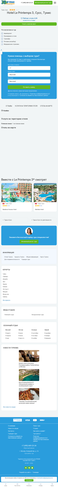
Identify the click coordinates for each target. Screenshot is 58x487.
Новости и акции (13, 428)
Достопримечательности (12, 259)
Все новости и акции (9, 407)
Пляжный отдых (9, 314)
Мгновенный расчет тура (29, 241)
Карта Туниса (44, 257)
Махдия (5, 291)
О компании (11, 426)
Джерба (5, 279)
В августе (21, 338)
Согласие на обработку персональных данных (34, 95)
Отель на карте (46, 106)
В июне (21, 333)
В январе (47, 335)
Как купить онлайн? (39, 431)
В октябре (35, 335)
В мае (7, 338)
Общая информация (32, 257)
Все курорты (6, 300)
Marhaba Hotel (39, 209)
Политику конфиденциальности (39, 94)
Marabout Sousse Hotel (9, 209)
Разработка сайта (24, 472)
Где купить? (37, 433)
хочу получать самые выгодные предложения (22, 91)
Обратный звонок (29, 448)
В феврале (47, 338)
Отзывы (9, 106)
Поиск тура (36, 426)
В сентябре (35, 333)
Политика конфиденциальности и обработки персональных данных (41, 438)
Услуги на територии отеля (26, 106)
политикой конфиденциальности (45, 478)
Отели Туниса (8, 257)
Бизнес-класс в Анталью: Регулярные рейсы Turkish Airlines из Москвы (29, 365)
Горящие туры (26, 259)
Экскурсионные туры (38, 314)
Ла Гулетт (6, 289)
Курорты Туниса (19, 257)
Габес (4, 274)
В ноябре (34, 338)
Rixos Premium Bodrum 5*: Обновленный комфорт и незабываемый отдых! (26, 384)
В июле (21, 335)
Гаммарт (5, 276)
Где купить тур (29, 453)
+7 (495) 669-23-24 (27, 2)
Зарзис (5, 284)
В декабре (47, 333)
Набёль (5, 297)
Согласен (29, 480)
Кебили (5, 286)
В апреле (8, 335)
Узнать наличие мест (29, 24)
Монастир (6, 294)
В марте (8, 333)
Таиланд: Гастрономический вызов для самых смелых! (28, 402)
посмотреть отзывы (29, 20)
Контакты (11, 431)
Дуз (4, 281)
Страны (35, 428)
